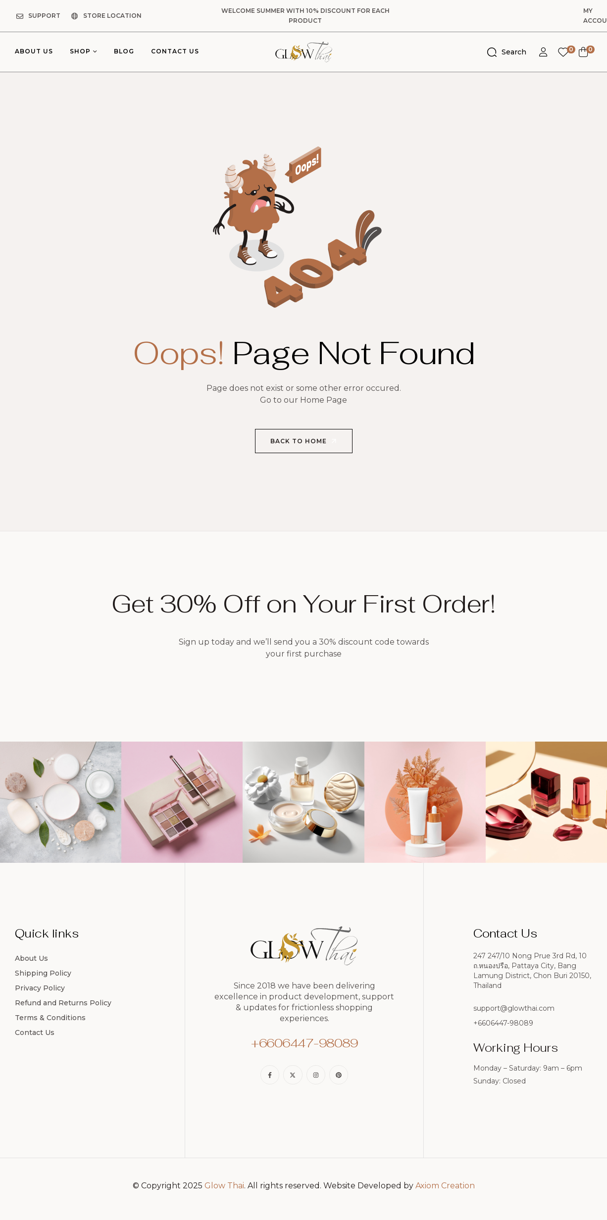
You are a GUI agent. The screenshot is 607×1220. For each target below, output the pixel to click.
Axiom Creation (445, 1175)
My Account (561, 10)
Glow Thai (224, 1175)
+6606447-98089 (304, 1033)
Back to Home (304, 431)
